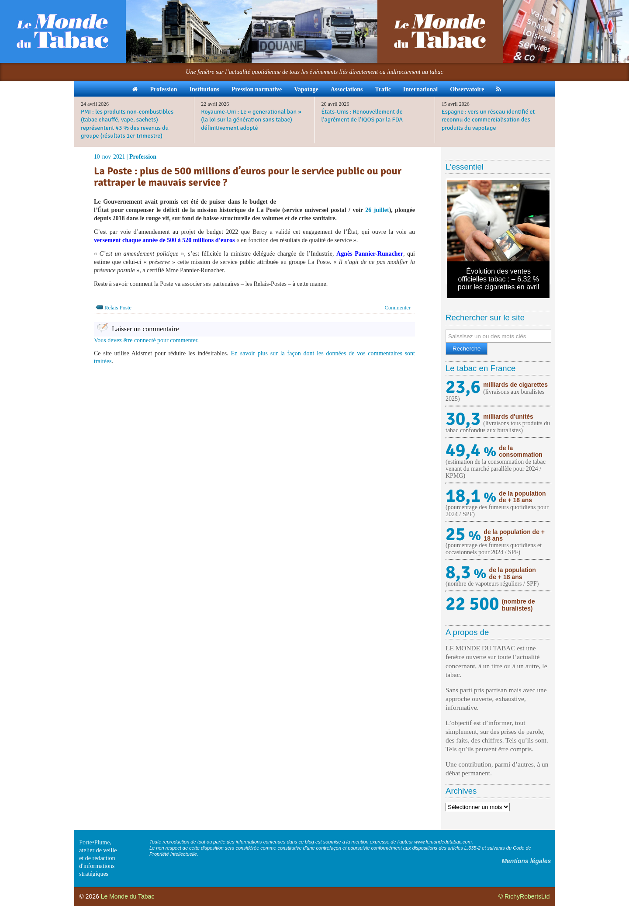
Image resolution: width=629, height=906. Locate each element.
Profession (163, 89)
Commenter (398, 308)
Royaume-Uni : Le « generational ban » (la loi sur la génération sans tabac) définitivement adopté (251, 119)
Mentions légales (526, 860)
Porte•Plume (94, 842)
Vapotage (306, 89)
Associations (347, 89)
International (420, 89)
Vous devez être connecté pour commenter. (146, 340)
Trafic (383, 89)
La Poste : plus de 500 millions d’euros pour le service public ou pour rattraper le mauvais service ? (247, 176)
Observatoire (467, 89)
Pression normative (257, 89)
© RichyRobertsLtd (524, 896)
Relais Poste (117, 308)
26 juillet (377, 210)
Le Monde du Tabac (128, 896)
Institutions (204, 89)
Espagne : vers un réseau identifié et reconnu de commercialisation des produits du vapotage (488, 119)
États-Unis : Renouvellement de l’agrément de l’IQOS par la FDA (362, 115)
